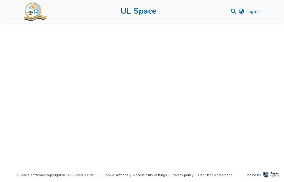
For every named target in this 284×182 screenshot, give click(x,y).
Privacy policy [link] (182, 175)
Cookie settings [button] (115, 175)
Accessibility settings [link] (150, 175)
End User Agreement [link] (215, 175)
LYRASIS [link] (92, 175)
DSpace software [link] (31, 175)
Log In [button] (252, 11)
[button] (35, 11)
